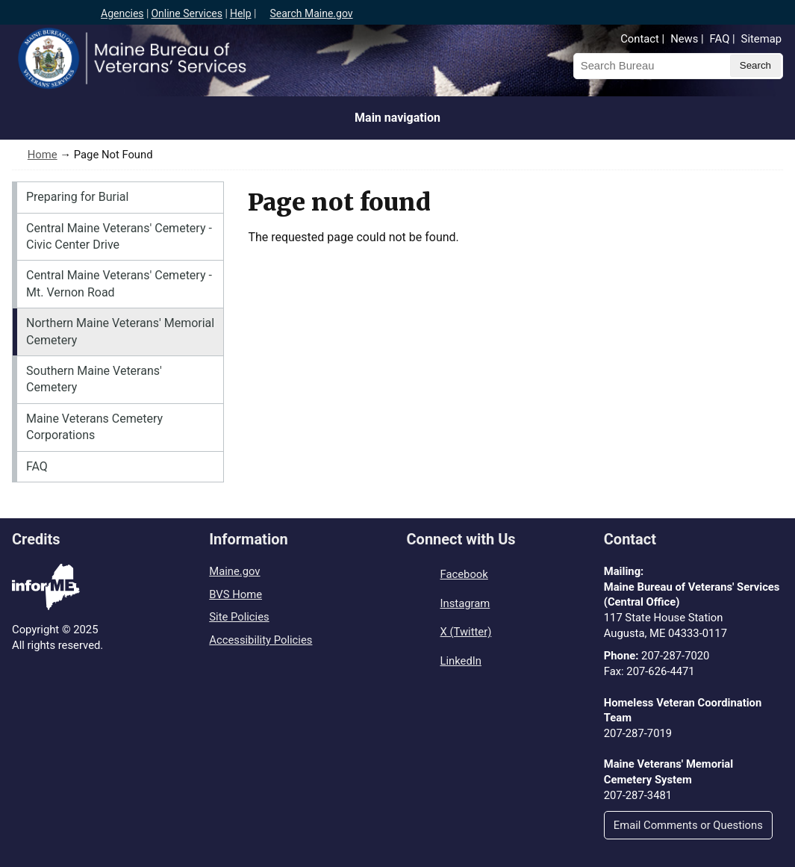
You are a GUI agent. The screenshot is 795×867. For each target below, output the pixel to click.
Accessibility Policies (260, 640)
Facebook (464, 574)
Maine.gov (234, 571)
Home (42, 154)
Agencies (122, 13)
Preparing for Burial (77, 197)
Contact (639, 39)
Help (241, 13)
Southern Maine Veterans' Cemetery (94, 379)
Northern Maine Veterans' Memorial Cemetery (120, 331)
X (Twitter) (466, 631)
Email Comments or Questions (688, 825)
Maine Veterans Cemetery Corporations (94, 426)
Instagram (465, 603)
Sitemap (761, 39)
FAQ (720, 39)
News (684, 39)
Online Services (186, 13)
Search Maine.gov (310, 13)
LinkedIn (460, 661)
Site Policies (239, 617)
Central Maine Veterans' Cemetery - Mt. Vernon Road (119, 283)
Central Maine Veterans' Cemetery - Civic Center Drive (119, 236)
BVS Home (235, 594)
